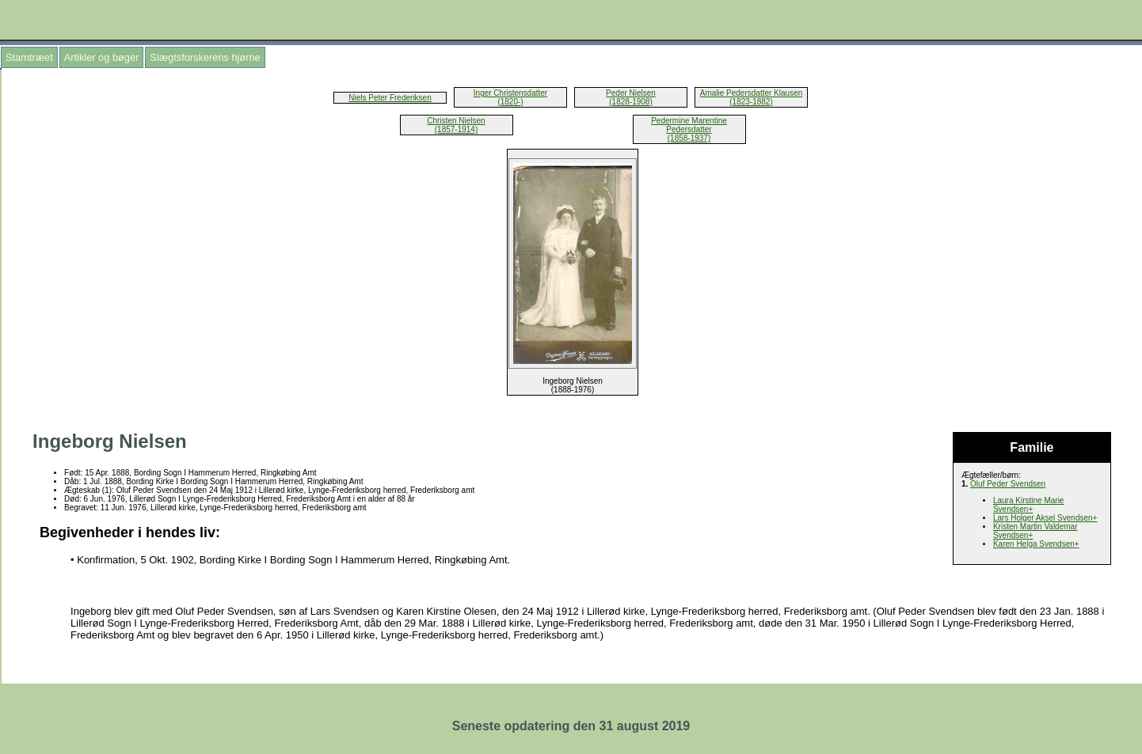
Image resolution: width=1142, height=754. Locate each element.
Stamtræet (29, 57)
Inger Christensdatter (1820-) (510, 97)
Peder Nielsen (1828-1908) (631, 97)
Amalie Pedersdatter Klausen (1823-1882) (751, 97)
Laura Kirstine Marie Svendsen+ (1028, 504)
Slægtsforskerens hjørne (205, 57)
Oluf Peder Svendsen (1007, 483)
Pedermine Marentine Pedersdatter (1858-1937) (689, 129)
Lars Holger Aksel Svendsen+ (1045, 517)
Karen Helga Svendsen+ (1036, 544)
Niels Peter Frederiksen (389, 97)
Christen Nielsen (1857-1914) (456, 125)
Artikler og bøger (101, 57)
